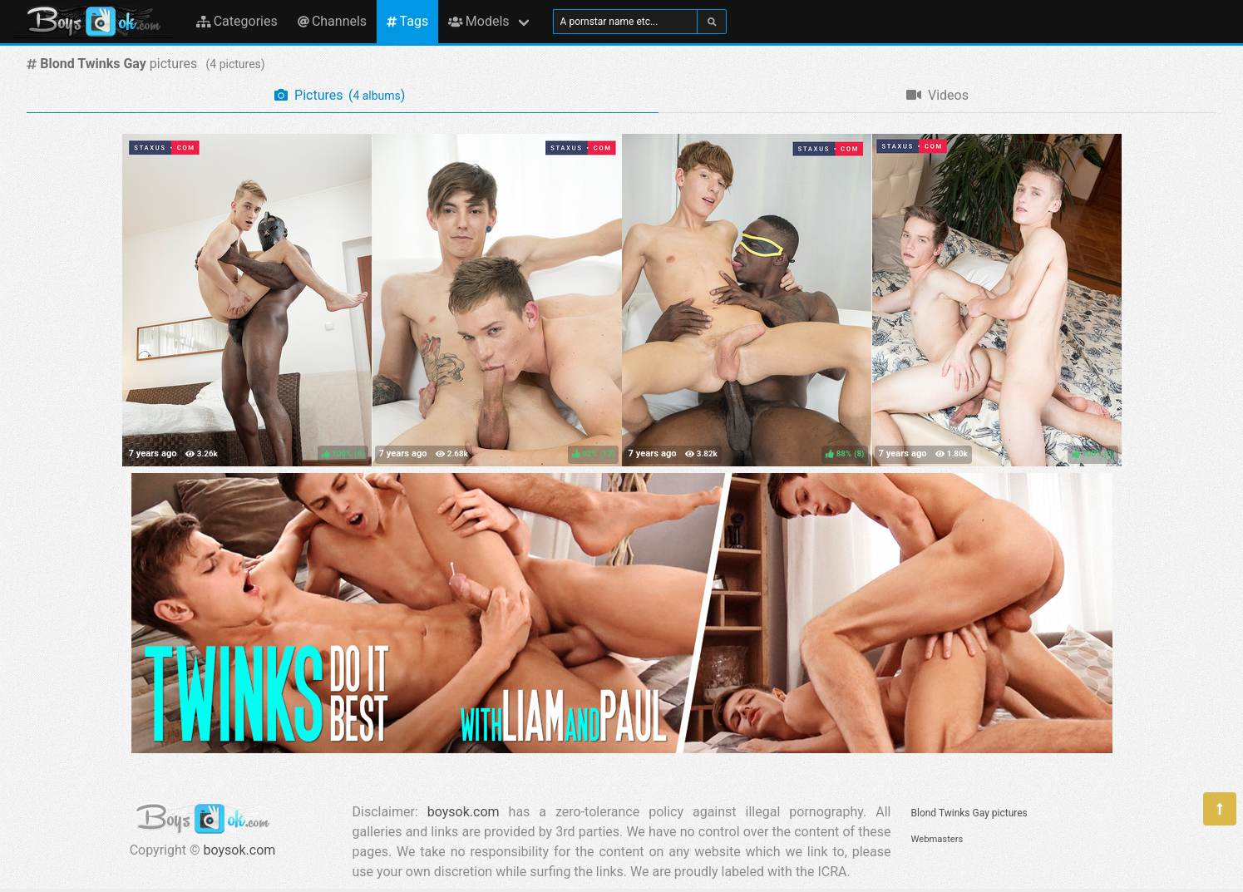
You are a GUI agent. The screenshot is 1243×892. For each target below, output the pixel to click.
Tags (407, 21)
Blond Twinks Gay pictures (969, 813)
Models (478, 21)
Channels (332, 21)
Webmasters (937, 839)
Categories (237, 21)
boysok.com (240, 850)
